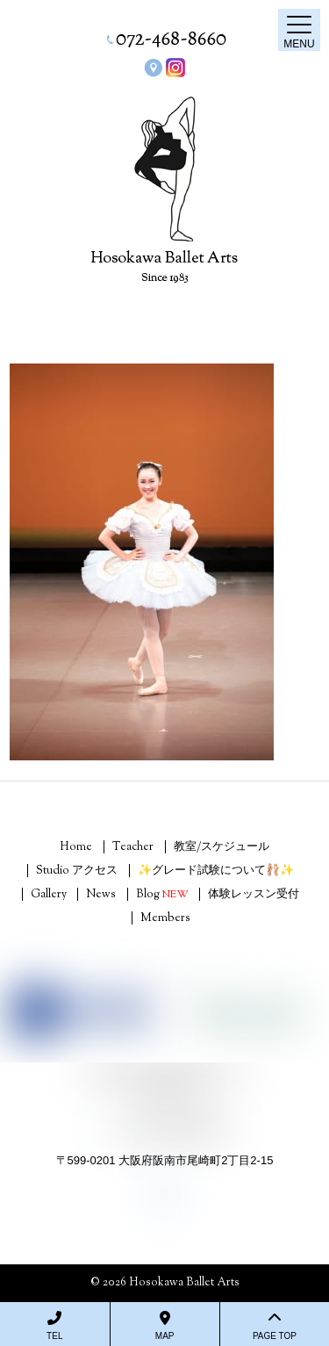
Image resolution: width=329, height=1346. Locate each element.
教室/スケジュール (221, 847)
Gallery (49, 895)
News (101, 895)
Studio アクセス (77, 871)
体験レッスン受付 (253, 895)
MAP (165, 1326)
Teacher (133, 847)
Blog (162, 895)
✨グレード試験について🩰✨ (216, 871)
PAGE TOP (274, 1326)
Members (165, 918)
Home (76, 847)
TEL (55, 1326)
